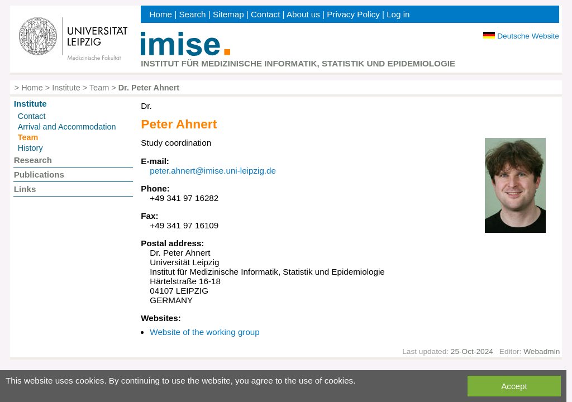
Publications (39, 174)
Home (160, 14)
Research (33, 160)
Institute (66, 87)
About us (303, 14)
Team (99, 87)
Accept (514, 386)
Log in (398, 14)
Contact (265, 14)
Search (192, 14)
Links (25, 189)
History (30, 147)
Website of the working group (204, 332)
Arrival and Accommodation (67, 126)
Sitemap (228, 14)
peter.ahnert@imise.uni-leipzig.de (213, 170)
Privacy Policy (353, 14)
